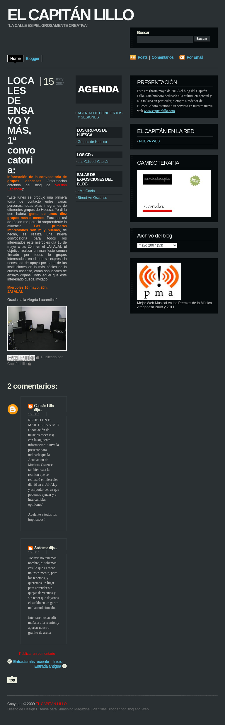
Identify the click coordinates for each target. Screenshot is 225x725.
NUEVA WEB (149, 141)
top (12, 680)
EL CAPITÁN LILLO (70, 14)
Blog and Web (138, 709)
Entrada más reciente (31, 661)
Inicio (57, 661)
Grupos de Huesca (92, 142)
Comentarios (163, 57)
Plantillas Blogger (106, 709)
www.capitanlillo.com (159, 111)
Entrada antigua (47, 666)
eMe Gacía (86, 191)
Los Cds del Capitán (93, 162)
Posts (142, 57)
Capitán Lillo (44, 406)
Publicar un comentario (37, 654)
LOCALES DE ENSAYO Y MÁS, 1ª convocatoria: (21, 125)
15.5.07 (33, 414)
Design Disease (36, 709)
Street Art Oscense (92, 198)
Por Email (195, 57)
